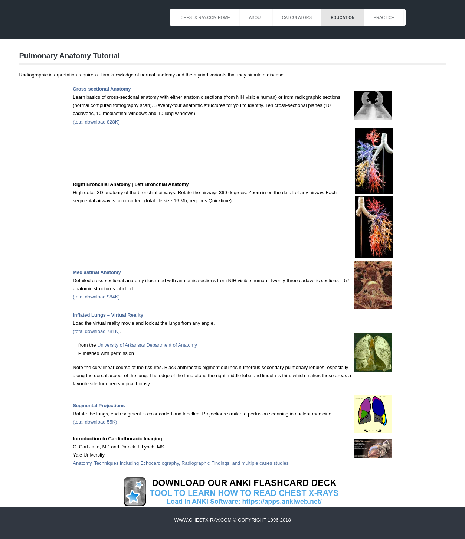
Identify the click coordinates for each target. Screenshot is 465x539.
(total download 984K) (96, 297)
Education (343, 17)
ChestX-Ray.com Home (205, 17)
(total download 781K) (96, 331)
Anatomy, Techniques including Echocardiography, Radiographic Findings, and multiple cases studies (181, 463)
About (256, 17)
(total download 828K (95, 122)
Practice (384, 17)
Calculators (297, 17)
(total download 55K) (95, 422)
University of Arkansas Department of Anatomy (147, 345)
